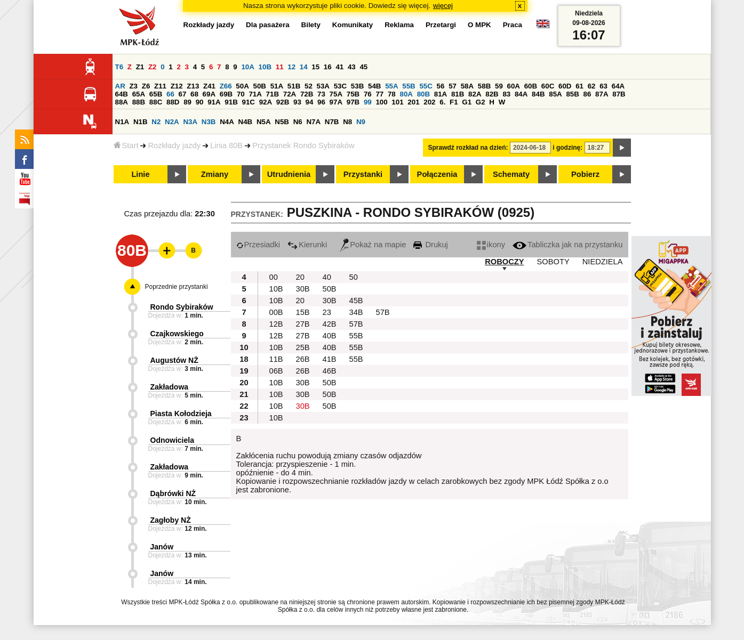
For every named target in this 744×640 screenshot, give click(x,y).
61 (579, 86)
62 (592, 86)
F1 (454, 102)
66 (170, 94)
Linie (140, 174)
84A (521, 94)
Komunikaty (352, 25)
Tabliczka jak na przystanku (567, 244)
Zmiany (214, 174)
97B (353, 102)
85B (572, 94)
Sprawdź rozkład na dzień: (468, 147)
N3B (209, 122)
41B (330, 359)
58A (467, 86)
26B (303, 359)
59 (499, 86)
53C (340, 86)
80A (405, 94)
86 (587, 94)
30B (303, 289)
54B (374, 86)
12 (291, 67)
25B (303, 347)
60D (564, 86)
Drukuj (430, 244)
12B (276, 324)
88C (155, 102)
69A (209, 94)
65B (155, 94)
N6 (297, 122)
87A (601, 94)
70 (241, 94)
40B (330, 335)
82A (474, 94)
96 (321, 102)
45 (363, 67)
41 (339, 67)
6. (442, 102)
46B (330, 371)
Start (126, 145)
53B (357, 86)
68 (194, 94)
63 (603, 86)
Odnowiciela (172, 440)
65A (138, 94)
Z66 (226, 86)
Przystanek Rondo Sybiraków (303, 145)
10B (265, 67)
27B (303, 324)
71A (255, 94)
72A (289, 94)
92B (282, 102)
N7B (332, 122)
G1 (466, 102)
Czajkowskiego (177, 333)
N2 (156, 122)
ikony (491, 244)
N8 (347, 122)
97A (336, 102)
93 (297, 102)
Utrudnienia (288, 174)
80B (423, 94)
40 (327, 277)
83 (506, 94)
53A (323, 86)
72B (306, 94)
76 (368, 94)
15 (315, 67)
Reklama (399, 25)
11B (276, 359)
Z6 (146, 86)
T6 (119, 67)
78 (392, 94)
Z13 (193, 86)
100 (381, 102)
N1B (140, 122)
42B (330, 324)
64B (121, 94)
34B (356, 312)
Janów (162, 546)
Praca (512, 25)
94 (310, 102)
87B (618, 94)
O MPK (479, 25)
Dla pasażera (268, 25)
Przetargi (441, 25)
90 (200, 102)
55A (391, 86)
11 (280, 67)
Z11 (160, 86)
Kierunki (307, 244)
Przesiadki (258, 244)
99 (368, 102)
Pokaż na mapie (373, 244)
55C (425, 86)
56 (441, 86)
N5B (282, 122)
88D (172, 102)
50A (242, 86)
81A (440, 94)
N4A (227, 122)
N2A (172, 122)
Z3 (133, 86)
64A (618, 86)
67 (183, 94)
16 (328, 67)
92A (265, 102)
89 (187, 102)
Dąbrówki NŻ (173, 493)
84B (538, 94)
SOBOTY (553, 261)
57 (453, 86)
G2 (480, 102)
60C (547, 86)
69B (226, 94)
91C (248, 102)
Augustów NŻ (174, 360)
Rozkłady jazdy (174, 145)
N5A (264, 122)
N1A (122, 122)
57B (383, 312)
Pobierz (585, 174)
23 (327, 312)
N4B (245, 122)
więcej (443, 6)
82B (491, 94)
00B (276, 312)
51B (293, 86)
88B (138, 102)
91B (231, 102)
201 (413, 102)
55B (408, 86)
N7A (313, 122)
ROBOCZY (504, 261)
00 (273, 277)
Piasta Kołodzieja (181, 413)
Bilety (311, 25)
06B (276, 371)
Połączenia (437, 174)
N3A (190, 122)
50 (353, 277)
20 (300, 277)
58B (484, 86)
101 (397, 102)
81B (457, 94)
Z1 (140, 67)
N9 (360, 122)
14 (304, 67)
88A (121, 102)
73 (321, 94)
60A (513, 86)
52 (309, 86)
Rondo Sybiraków (181, 307)
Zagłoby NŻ (170, 520)
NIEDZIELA (602, 261)
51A (276, 86)
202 (429, 102)
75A (336, 94)
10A (247, 67)
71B (272, 94)
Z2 (152, 67)
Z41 (209, 86)
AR (120, 86)
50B (259, 86)
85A (555, 94)
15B (303, 312)
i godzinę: (567, 147)
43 (352, 67)
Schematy (511, 174)
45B (356, 300)
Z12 (177, 86)
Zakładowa (169, 387)
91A (213, 102)
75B (353, 94)
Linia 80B (226, 145)
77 (379, 94)
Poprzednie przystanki (176, 286)
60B (530, 86)
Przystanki (362, 174)
